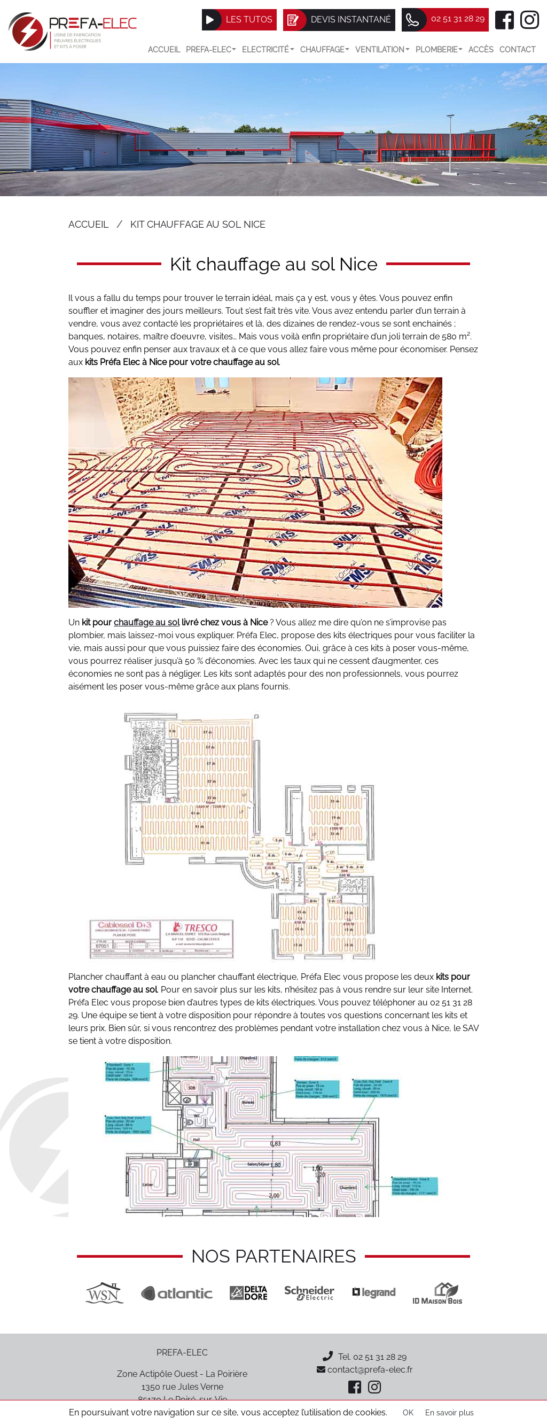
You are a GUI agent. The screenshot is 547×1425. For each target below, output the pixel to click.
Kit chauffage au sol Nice (197, 224)
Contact (517, 49)
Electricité (268, 49)
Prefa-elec (211, 49)
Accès (481, 49)
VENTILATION (382, 49)
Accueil (164, 49)
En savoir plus (449, 1412)
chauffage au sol (146, 622)
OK (408, 1412)
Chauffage (325, 49)
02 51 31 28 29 (380, 1357)
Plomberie (439, 49)
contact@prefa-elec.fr (365, 1370)
